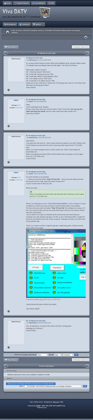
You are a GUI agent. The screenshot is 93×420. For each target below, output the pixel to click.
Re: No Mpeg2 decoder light (35, 99)
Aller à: (21, 386)
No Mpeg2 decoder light (46, 53)
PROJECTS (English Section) (33, 30)
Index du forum (17, 30)
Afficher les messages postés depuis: (31, 354)
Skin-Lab (55, 402)
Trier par (55, 354)
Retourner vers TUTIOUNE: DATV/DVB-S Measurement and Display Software (31, 383)
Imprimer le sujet (86, 37)
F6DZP (31, 101)
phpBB (38, 405)
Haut (8, 90)
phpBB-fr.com (51, 407)
